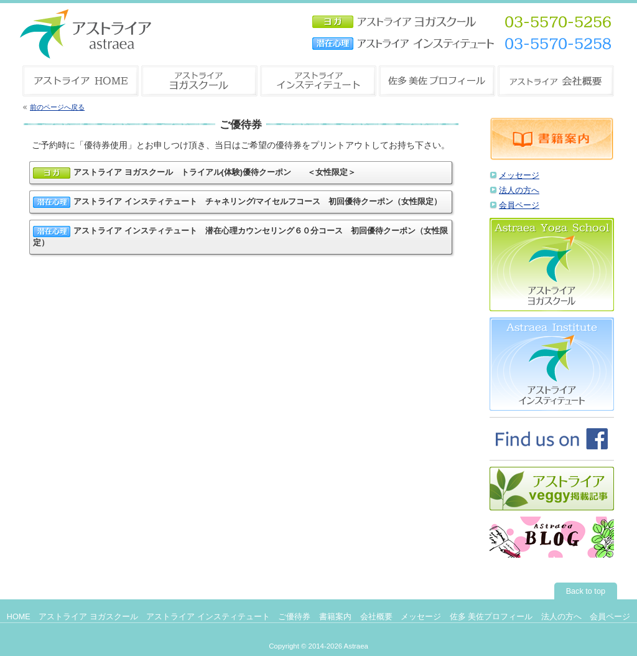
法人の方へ (519, 190)
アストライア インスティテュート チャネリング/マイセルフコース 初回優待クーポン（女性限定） (237, 202)
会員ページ (519, 205)
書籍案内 (335, 616)
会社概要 (376, 616)
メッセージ (519, 175)
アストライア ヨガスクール (88, 616)
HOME (18, 616)
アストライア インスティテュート (208, 616)
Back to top (585, 591)
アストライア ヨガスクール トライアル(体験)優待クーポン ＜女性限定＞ (194, 173)
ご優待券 (294, 616)
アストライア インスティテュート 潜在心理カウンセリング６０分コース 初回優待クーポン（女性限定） (240, 236)
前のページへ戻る (57, 107)
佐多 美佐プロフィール (491, 616)
